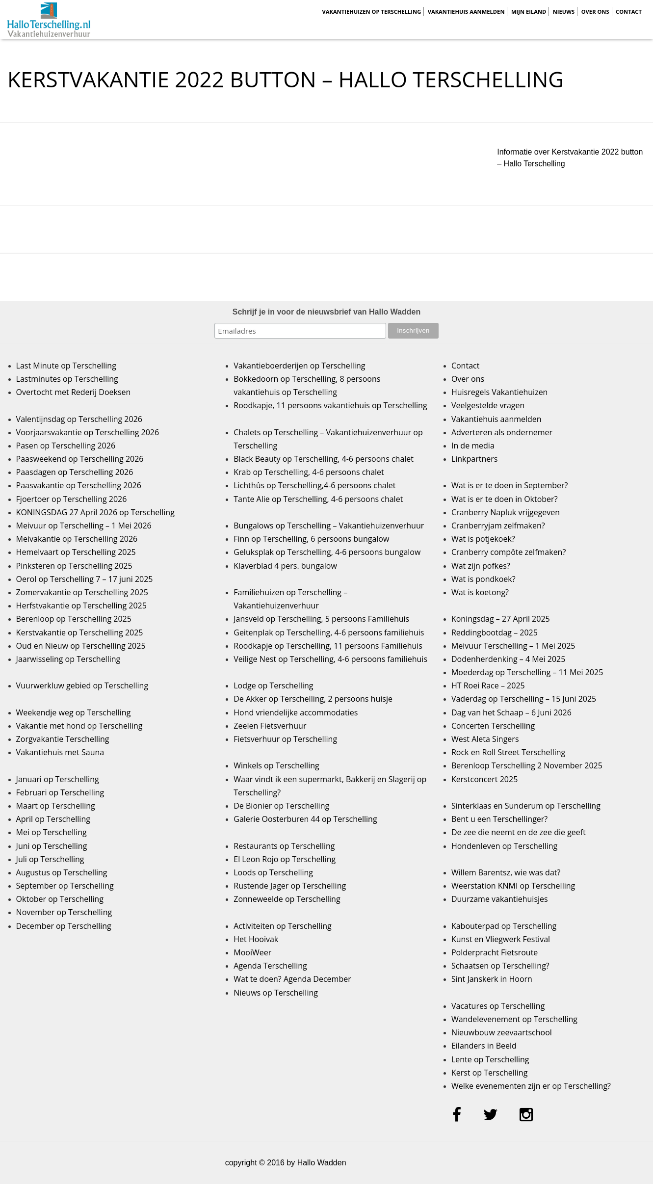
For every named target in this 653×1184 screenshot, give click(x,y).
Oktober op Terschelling (60, 899)
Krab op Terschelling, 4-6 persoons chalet (309, 472)
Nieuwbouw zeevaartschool (501, 1032)
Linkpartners (474, 458)
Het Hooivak (256, 939)
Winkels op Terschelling (276, 765)
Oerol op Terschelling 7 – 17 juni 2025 (84, 579)
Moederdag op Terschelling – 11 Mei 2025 (527, 672)
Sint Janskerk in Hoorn (491, 979)
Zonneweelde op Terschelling (287, 899)
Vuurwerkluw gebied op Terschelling (82, 685)
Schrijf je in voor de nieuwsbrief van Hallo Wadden (326, 312)
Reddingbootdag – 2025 (494, 632)
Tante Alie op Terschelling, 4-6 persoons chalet (318, 499)
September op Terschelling (65, 885)
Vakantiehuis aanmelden (466, 11)
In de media (473, 445)
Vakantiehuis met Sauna (60, 752)
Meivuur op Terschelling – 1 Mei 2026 (84, 525)
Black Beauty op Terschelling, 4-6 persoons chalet (324, 458)
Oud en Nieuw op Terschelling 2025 (81, 645)
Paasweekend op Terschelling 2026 (80, 458)
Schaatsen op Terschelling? (500, 965)
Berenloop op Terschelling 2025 (73, 618)
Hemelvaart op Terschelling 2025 (76, 552)
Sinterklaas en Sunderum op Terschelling (526, 805)
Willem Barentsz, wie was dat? (505, 872)
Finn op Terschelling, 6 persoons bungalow (311, 538)
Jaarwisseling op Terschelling (68, 659)
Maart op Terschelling (55, 805)
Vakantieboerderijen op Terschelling (299, 365)
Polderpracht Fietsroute (494, 952)
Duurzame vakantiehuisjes (499, 899)
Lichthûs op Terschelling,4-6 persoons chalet (314, 485)
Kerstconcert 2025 (484, 779)
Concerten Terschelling (493, 725)
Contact (629, 11)
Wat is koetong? (480, 592)
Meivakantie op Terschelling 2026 (77, 538)
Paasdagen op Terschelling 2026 (74, 472)
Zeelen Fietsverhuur (270, 725)
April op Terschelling (53, 819)
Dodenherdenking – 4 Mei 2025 (508, 659)
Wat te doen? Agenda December (292, 979)
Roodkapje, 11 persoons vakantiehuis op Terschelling (330, 405)
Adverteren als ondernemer (501, 432)
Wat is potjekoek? (483, 538)
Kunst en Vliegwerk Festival (500, 939)
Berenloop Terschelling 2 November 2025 (526, 765)
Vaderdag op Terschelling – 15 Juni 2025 (523, 698)
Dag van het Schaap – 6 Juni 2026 (511, 712)
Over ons (595, 11)
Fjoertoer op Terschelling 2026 (71, 499)
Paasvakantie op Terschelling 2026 (78, 485)
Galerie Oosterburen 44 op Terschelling (305, 819)
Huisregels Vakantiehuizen (499, 392)
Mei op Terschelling (51, 832)
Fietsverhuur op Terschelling (285, 739)
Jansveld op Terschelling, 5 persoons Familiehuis (321, 618)
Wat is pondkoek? (483, 579)
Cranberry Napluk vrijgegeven (505, 512)
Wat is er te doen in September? (509, 485)
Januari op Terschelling (57, 779)
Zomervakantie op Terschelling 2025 (82, 592)
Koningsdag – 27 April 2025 (500, 618)
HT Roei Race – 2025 (488, 685)
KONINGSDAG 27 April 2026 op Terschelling (95, 512)
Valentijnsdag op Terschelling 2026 (79, 419)
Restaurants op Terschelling (284, 846)
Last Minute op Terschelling (66, 365)
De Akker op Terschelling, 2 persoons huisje (313, 698)
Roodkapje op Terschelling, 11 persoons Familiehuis (328, 645)
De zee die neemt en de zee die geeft (518, 832)
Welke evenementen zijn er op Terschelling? (531, 1085)
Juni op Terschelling (51, 846)
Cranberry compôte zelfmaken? (508, 552)
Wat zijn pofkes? (480, 565)
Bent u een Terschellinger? (499, 819)
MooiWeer (252, 952)
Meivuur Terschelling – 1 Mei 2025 (513, 645)
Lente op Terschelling (490, 1059)
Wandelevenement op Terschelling (514, 1019)
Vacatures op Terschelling (498, 1005)
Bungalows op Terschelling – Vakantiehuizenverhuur (329, 525)
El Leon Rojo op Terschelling (285, 859)
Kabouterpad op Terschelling (503, 926)
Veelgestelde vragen (487, 405)
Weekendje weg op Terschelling (73, 712)
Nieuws (564, 11)
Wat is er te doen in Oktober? (504, 499)
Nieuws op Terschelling (276, 992)
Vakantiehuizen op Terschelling (371, 11)
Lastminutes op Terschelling (67, 378)
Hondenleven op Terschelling (504, 846)
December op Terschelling (63, 926)
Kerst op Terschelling (489, 1072)
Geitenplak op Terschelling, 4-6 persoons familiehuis (329, 632)
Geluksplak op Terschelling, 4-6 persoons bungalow (327, 552)
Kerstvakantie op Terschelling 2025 (79, 632)
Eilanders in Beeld (484, 1045)
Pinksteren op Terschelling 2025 (74, 565)
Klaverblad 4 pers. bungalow (285, 565)
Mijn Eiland (528, 11)
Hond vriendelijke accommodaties (296, 712)
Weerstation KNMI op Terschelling (513, 885)
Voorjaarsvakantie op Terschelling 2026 (87, 432)
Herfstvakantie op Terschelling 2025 (81, 605)
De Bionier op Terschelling (281, 805)
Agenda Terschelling (270, 965)
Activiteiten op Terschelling (283, 926)
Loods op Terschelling (273, 872)
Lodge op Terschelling (273, 685)
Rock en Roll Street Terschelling (508, 752)
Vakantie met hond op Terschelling (79, 725)
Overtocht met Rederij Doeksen (73, 392)
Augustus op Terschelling (61, 872)
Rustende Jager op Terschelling (290, 885)
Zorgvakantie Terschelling (62, 739)
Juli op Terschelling (50, 859)
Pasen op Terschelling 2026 (65, 445)
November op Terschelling (64, 912)
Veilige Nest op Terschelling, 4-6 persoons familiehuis (330, 659)
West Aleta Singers (485, 739)
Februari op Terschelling (60, 792)
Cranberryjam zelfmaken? (498, 525)
